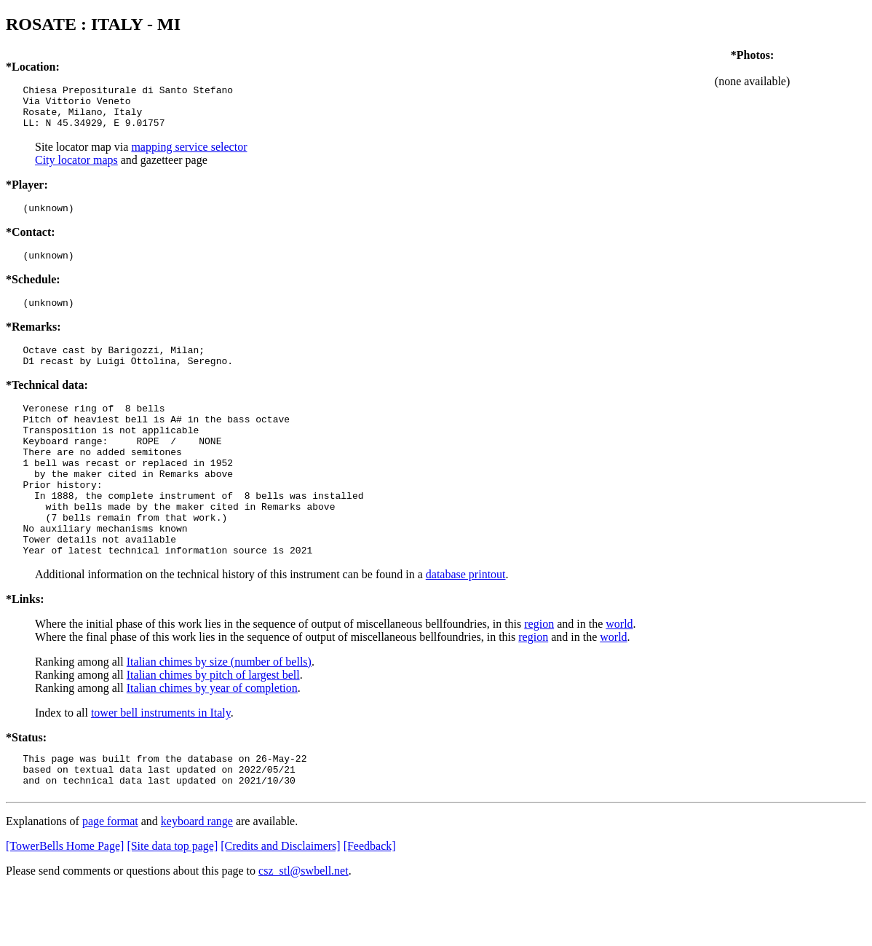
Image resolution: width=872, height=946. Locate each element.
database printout (466, 624)
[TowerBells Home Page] (65, 902)
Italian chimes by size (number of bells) (219, 712)
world (619, 674)
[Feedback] (370, 902)
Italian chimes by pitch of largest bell (213, 725)
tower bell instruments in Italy (161, 763)
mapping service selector (189, 155)
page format (110, 878)
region (539, 674)
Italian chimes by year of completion (212, 738)
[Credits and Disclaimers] (280, 902)
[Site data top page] (172, 902)
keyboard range (197, 878)
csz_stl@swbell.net (303, 927)
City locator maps (76, 168)
